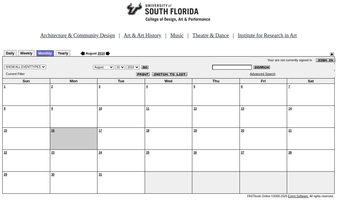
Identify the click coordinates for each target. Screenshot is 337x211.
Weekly (26, 53)
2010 (101, 53)
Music (176, 35)
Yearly (63, 53)
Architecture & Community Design (77, 35)
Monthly (45, 53)
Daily (10, 53)
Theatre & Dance (210, 35)
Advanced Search (262, 74)
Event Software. (298, 196)
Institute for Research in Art (267, 35)
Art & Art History (142, 35)
